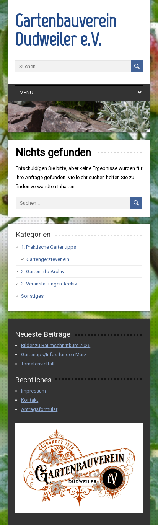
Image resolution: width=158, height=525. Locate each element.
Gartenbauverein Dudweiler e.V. (65, 30)
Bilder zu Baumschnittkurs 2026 (55, 345)
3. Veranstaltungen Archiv (49, 284)
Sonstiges (32, 296)
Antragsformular (39, 409)
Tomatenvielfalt (38, 364)
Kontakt (29, 400)
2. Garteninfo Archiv (42, 271)
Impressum (33, 391)
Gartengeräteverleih (47, 259)
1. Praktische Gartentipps (48, 247)
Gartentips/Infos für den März (53, 354)
